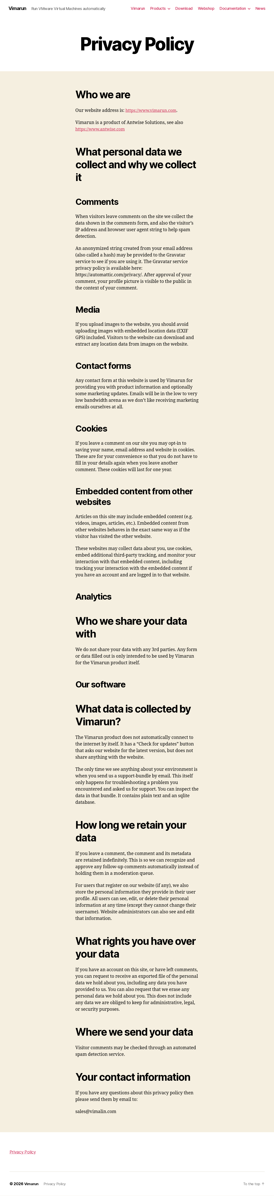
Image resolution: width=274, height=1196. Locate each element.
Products (158, 8)
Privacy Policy (24, 1152)
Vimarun (18, 8)
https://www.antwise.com (102, 129)
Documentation (233, 8)
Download (184, 8)
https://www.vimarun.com (153, 111)
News (260, 8)
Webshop (206, 8)
